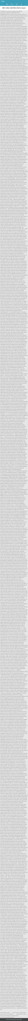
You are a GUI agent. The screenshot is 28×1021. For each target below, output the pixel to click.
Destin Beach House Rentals (6, 1014)
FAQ (21, 4)
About (12, 4)
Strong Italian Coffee (5, 1012)
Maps (17, 4)
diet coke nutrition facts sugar (14, 8)
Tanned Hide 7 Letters (21, 1014)
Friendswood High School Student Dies (9, 1015)
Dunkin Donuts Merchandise (7, 1017)
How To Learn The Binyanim (19, 1012)
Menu (3, 1)
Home (7, 4)
